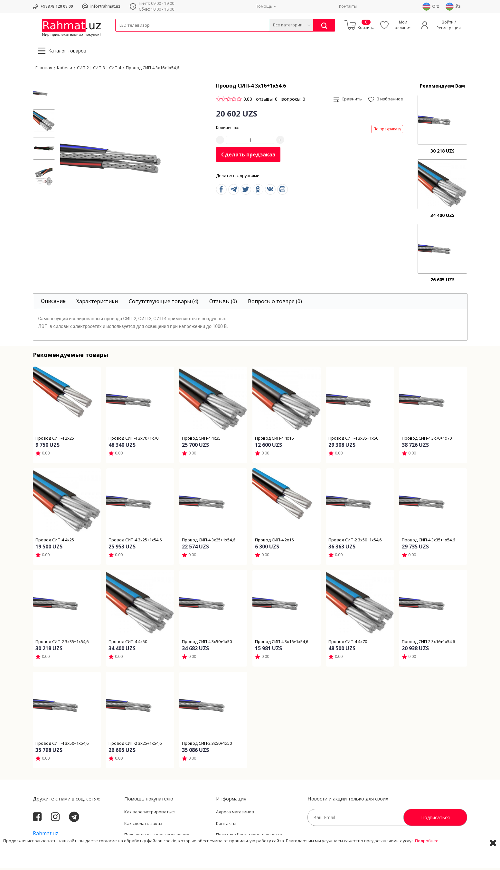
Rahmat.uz (45, 835)
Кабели (122, 35)
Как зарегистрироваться (149, 814)
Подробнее (427, 860)
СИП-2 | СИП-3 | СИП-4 (99, 69)
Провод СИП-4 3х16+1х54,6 (152, 69)
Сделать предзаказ (248, 156)
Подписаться (435, 819)
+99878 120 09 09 (57, 6)
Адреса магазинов (235, 814)
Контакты (348, 6)
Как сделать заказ (143, 825)
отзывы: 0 (267, 101)
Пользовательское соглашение (156, 836)
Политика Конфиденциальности (249, 836)
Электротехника (166, 35)
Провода (140, 35)
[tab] (53, 303)
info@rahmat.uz (105, 6)
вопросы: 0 (293, 101)
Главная (43, 69)
